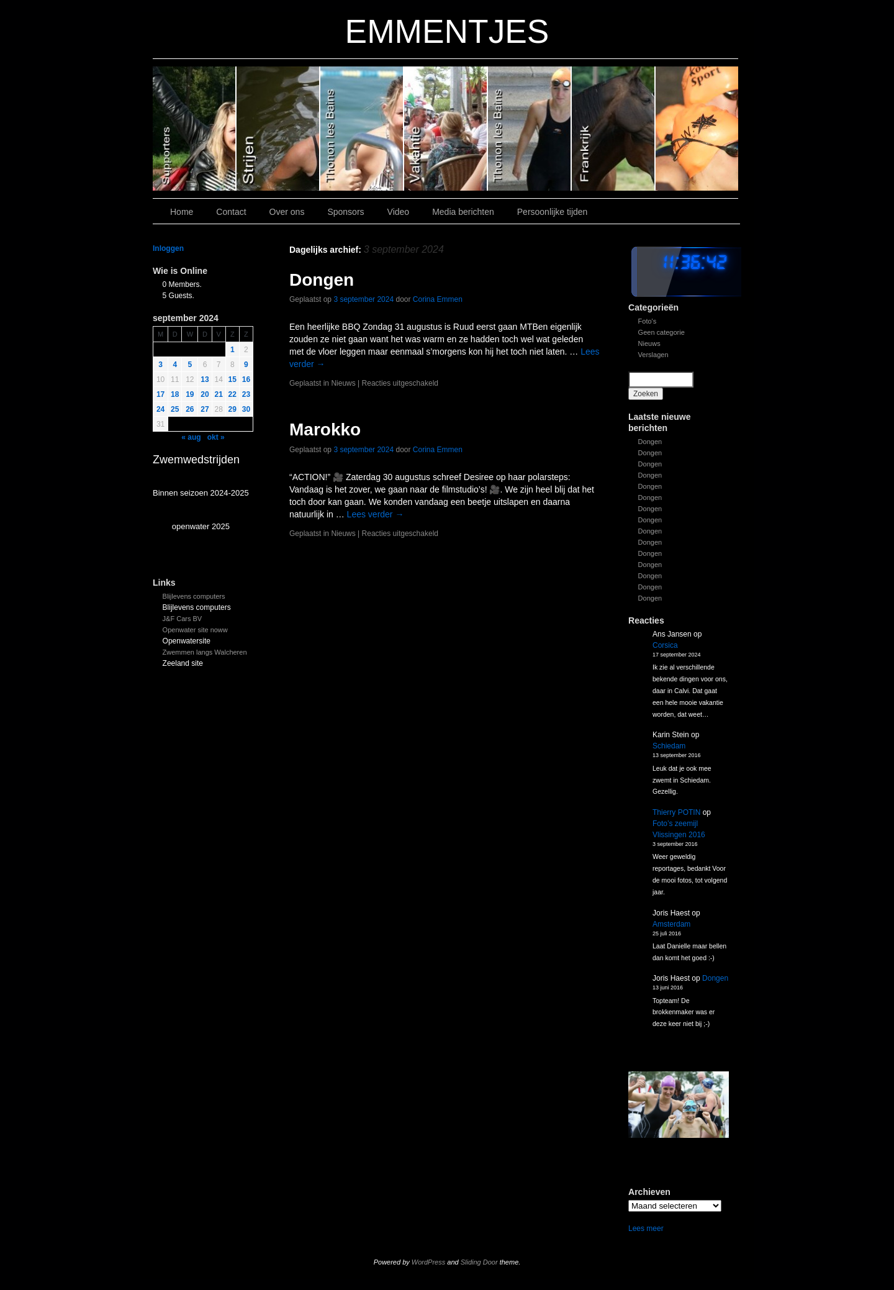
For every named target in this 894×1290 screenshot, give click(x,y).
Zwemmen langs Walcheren (205, 652)
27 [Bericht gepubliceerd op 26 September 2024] (205, 409)
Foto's (647, 321)
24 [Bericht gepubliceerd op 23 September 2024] (160, 409)
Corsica (665, 645)
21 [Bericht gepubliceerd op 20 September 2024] (219, 394)
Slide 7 (697, 128)
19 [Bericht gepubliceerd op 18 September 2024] (190, 394)
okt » (216, 437)
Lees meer (646, 1228)
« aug (191, 437)
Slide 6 (195, 128)
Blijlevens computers (194, 596)
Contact (231, 212)
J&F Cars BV (182, 618)
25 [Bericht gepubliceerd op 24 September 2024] (175, 409)
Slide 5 (278, 128)
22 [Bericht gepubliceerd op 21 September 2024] (232, 394)
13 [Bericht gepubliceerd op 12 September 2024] (205, 379)
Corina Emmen (438, 299)
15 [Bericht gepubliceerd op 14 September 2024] (232, 379)
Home (181, 212)
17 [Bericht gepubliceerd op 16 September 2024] (160, 394)
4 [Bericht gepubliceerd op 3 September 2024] (175, 364)
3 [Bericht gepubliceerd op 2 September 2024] (160, 364)
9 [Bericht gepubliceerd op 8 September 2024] (246, 364)
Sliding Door (479, 1262)
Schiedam (668, 746)
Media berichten (463, 212)
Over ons (287, 212)
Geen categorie (661, 332)
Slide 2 (530, 128)
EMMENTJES (447, 31)
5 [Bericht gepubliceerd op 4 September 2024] (190, 364)
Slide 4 (362, 128)
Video (398, 212)
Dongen (650, 441)
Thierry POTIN (676, 812)
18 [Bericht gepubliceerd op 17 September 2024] (175, 394)
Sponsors (345, 212)
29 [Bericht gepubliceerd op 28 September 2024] (232, 409)
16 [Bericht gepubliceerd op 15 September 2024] (246, 379)
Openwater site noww (195, 630)
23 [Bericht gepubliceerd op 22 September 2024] (246, 394)
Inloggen (168, 248)
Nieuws (649, 343)
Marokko (325, 429)
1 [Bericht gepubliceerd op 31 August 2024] (232, 349)
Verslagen (653, 354)
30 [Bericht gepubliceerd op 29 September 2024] (246, 409)
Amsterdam (671, 924)
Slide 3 (446, 128)
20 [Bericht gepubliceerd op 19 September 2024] (205, 394)
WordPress (428, 1262)
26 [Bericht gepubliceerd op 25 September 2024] (190, 409)
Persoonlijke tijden (552, 212)
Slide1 (614, 128)
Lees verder (375, 514)
